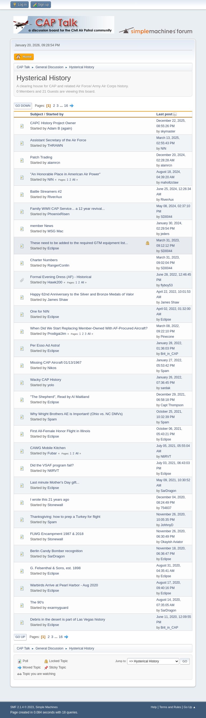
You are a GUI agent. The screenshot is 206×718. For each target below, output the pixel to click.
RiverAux (54, 197)
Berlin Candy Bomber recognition (56, 551)
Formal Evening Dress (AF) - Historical (60, 277)
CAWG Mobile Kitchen (47, 448)
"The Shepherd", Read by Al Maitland (59, 397)
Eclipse (53, 248)
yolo (50, 385)
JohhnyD (167, 525)
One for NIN (39, 311)
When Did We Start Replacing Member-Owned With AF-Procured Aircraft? (89, 328)
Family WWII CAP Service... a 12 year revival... (67, 209)
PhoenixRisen (58, 214)
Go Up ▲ (190, 707)
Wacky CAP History (45, 380)
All (73, 179)
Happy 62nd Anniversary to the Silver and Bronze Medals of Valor (82, 294)
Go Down (22, 105)
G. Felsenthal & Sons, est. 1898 (55, 568)
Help (154, 707)
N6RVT (166, 456)
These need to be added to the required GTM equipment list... (79, 243)
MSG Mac (55, 231)
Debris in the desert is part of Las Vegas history (67, 619)
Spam (165, 371)
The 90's (37, 602)
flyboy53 (167, 285)
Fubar (52, 453)
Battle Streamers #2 (46, 191)
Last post (166, 114)
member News (41, 226)
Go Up (20, 637)
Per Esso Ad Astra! (45, 345)
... (62, 106)
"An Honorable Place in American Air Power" (65, 174)
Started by (55, 114)
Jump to (120, 661)
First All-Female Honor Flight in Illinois (60, 431)
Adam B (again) (59, 128)
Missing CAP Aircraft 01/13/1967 (56, 362)
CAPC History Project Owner (53, 123)
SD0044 (166, 217)
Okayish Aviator (172, 542)
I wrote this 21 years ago (49, 499)
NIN (163, 148)
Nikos (51, 368)
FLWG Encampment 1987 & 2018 (56, 534)
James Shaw (57, 300)
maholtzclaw (169, 182)
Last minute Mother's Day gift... (54, 482)
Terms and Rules (170, 707)
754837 (166, 508)
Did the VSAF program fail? (51, 465)
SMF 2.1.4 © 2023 (22, 707)
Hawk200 (54, 282)
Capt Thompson (172, 405)
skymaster (168, 131)
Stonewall (55, 505)
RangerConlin (58, 265)
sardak (165, 388)
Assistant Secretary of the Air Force (58, 140)
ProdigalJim (56, 334)
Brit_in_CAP (169, 354)
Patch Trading (41, 157)
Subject (36, 114)
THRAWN (55, 145)
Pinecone (167, 337)
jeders (165, 234)
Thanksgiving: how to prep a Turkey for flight (65, 517)
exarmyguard (57, 608)
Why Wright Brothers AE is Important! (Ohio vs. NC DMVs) (76, 414)
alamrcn (53, 163)
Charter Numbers (43, 260)
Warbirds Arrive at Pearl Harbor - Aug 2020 (64, 585)
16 (66, 106)
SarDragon (168, 491)
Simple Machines (47, 707)
